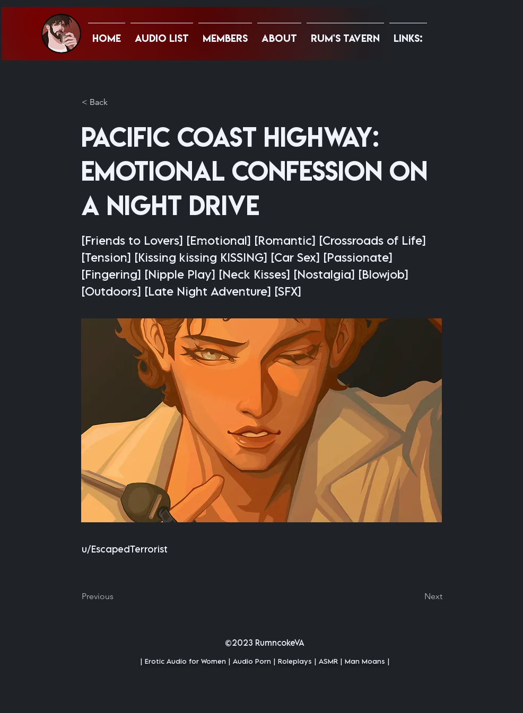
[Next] (415, 596)
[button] (408, 33)
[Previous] (117, 596)
